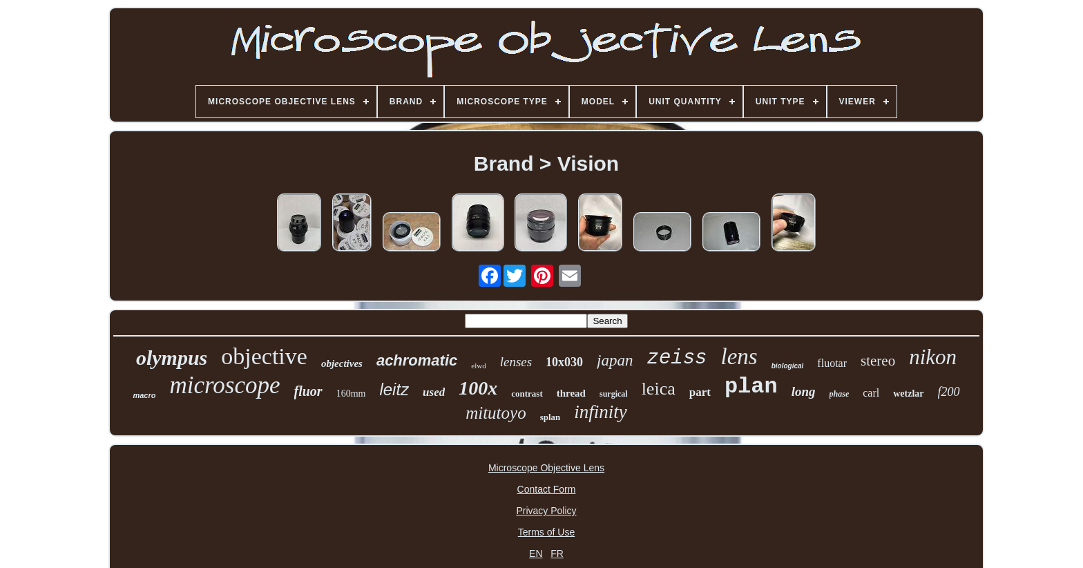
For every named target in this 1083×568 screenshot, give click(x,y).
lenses (516, 361)
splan (550, 417)
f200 (949, 392)
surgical (614, 394)
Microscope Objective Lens (546, 467)
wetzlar (908, 393)
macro (144, 395)
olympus (171, 357)
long (804, 391)
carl (871, 393)
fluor (308, 391)
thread (571, 393)
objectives (342, 363)
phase (840, 394)
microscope (224, 385)
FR (557, 553)
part (700, 392)
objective (264, 356)
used (434, 392)
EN (535, 553)
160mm (351, 393)
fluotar (832, 363)
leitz (394, 389)
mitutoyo (496, 413)
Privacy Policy (546, 510)
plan (751, 386)
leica (658, 389)
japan (615, 360)
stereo (878, 360)
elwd (478, 365)
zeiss (677, 358)
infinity (600, 411)
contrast (527, 393)
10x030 (564, 362)
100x (478, 388)
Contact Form (546, 489)
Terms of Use (546, 532)
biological (787, 366)
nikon (933, 357)
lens (739, 356)
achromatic (416, 360)
